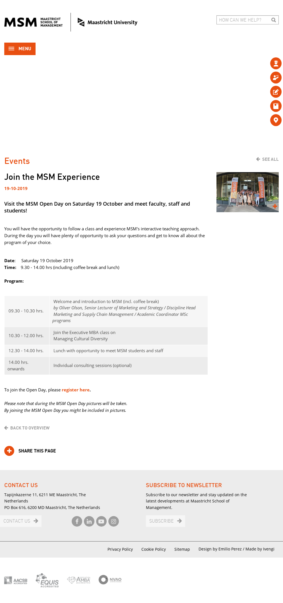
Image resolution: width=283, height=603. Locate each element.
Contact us (16, 521)
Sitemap (182, 549)
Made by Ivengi (259, 549)
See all (270, 159)
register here (76, 390)
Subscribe (161, 521)
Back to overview (29, 428)
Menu (20, 49)
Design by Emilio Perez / (222, 549)
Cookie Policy (153, 549)
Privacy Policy (120, 549)
